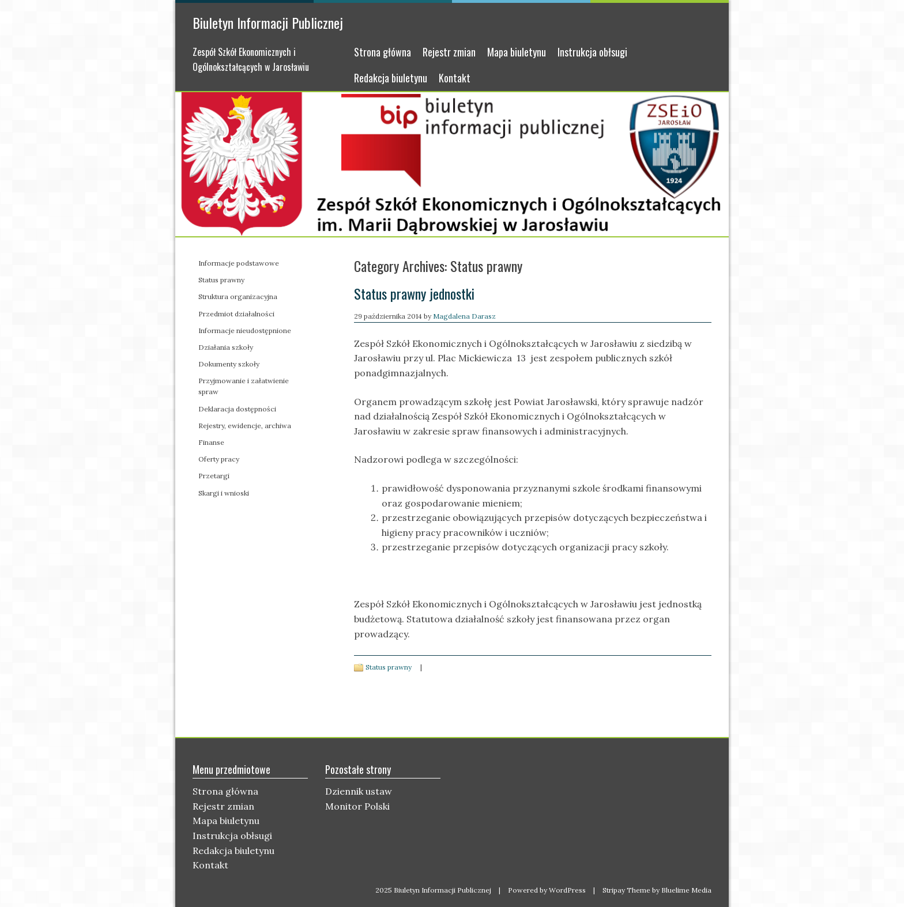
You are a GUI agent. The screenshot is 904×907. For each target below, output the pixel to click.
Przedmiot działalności (236, 313)
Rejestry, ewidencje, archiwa (244, 425)
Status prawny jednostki (414, 293)
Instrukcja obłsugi (592, 51)
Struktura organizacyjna (237, 296)
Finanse (211, 442)
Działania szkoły (225, 347)
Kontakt (454, 77)
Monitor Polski (357, 806)
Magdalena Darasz (464, 316)
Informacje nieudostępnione (244, 330)
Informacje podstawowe (238, 263)
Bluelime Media (686, 890)
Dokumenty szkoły (228, 364)
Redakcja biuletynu (390, 77)
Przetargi (213, 475)
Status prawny (389, 667)
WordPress (567, 890)
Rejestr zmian (449, 51)
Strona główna (382, 51)
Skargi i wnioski (223, 493)
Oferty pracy (218, 459)
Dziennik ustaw (358, 791)
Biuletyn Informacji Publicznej (268, 22)
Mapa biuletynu (516, 51)
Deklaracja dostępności (237, 409)
